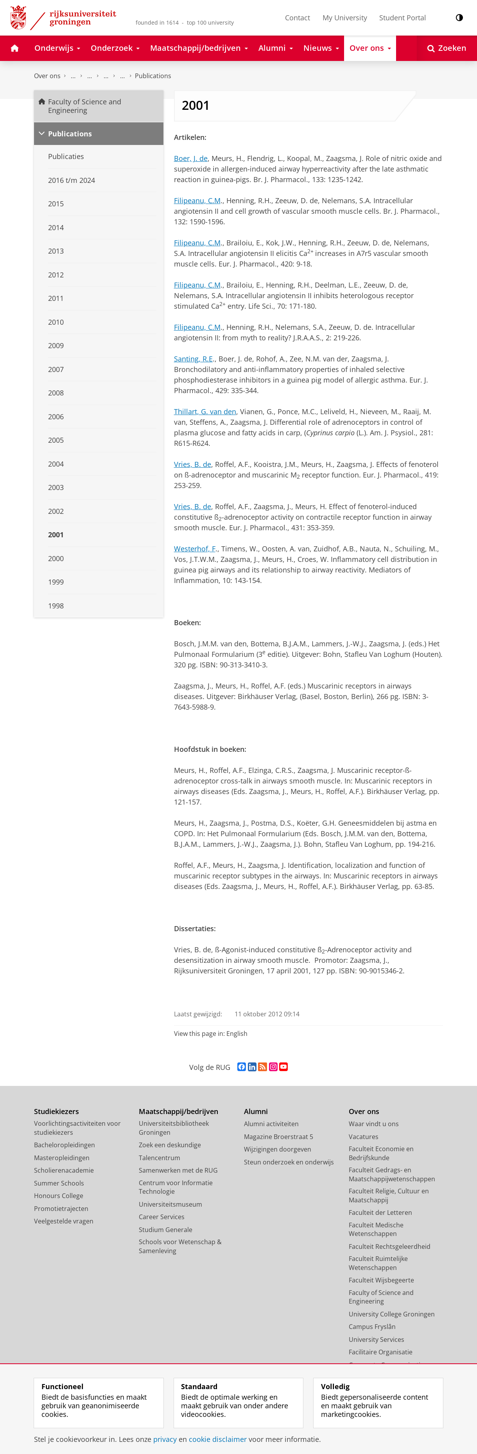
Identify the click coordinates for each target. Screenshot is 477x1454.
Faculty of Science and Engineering (73, 76)
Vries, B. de (192, 464)
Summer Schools (59, 1183)
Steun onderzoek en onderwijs (289, 1162)
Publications (70, 133)
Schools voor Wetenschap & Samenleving (180, 1246)
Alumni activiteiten (271, 1124)
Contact (297, 17)
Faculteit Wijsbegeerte (381, 1280)
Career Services (162, 1217)
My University (345, 17)
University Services (376, 1339)
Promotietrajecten (61, 1208)
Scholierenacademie (64, 1170)
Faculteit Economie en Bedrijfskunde (381, 1153)
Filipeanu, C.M (197, 200)
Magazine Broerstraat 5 (278, 1136)
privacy (165, 1439)
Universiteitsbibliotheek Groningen (174, 1128)
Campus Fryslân (372, 1326)
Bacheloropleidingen (64, 1145)
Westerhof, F (194, 548)
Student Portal (402, 17)
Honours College (58, 1195)
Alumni (256, 1111)
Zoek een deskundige (170, 1145)
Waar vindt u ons (374, 1124)
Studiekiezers (56, 1111)
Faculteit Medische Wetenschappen (376, 1229)
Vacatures (363, 1136)
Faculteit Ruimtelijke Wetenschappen (378, 1263)
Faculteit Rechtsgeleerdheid (389, 1246)
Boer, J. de (191, 158)
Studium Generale (165, 1229)
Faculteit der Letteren (380, 1212)
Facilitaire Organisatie (380, 1352)
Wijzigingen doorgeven (277, 1149)
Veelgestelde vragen (63, 1221)
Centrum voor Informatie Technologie (176, 1187)
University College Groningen (392, 1314)
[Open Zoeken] (447, 48)
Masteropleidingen (62, 1158)
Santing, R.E (193, 358)
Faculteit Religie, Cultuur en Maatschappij (389, 1195)
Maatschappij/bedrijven (178, 1111)
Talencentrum (159, 1158)
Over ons (47, 76)
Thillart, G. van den (205, 411)
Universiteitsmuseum (170, 1204)
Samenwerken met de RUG (178, 1170)
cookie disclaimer (218, 1439)
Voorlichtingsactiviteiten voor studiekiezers (77, 1128)
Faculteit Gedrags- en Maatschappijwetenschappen (392, 1174)
